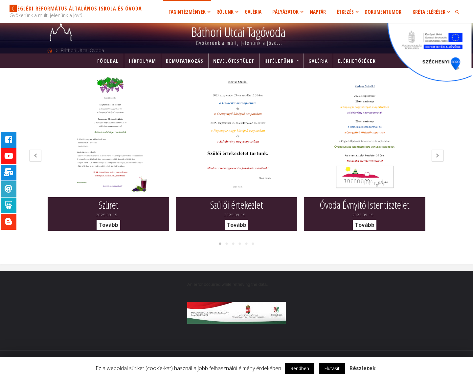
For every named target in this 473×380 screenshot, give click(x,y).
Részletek (362, 368)
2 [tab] (226, 244)
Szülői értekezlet (236, 205)
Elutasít (332, 368)
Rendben (299, 368)
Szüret (109, 205)
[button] (35, 155)
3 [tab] (233, 244)
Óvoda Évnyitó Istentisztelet (365, 205)
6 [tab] (253, 244)
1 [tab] (220, 244)
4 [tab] (239, 244)
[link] (457, 11)
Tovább (108, 224)
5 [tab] (246, 244)
